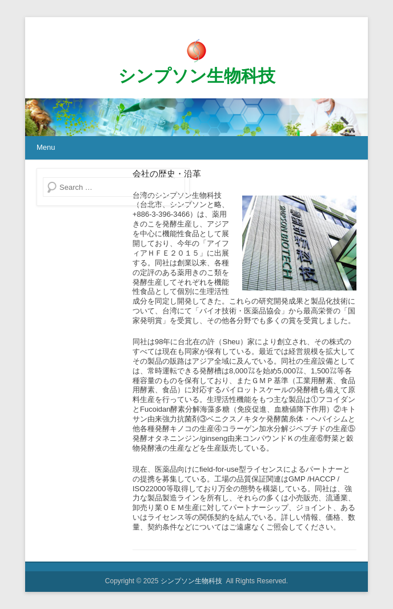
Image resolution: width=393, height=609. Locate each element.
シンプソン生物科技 (196, 75)
